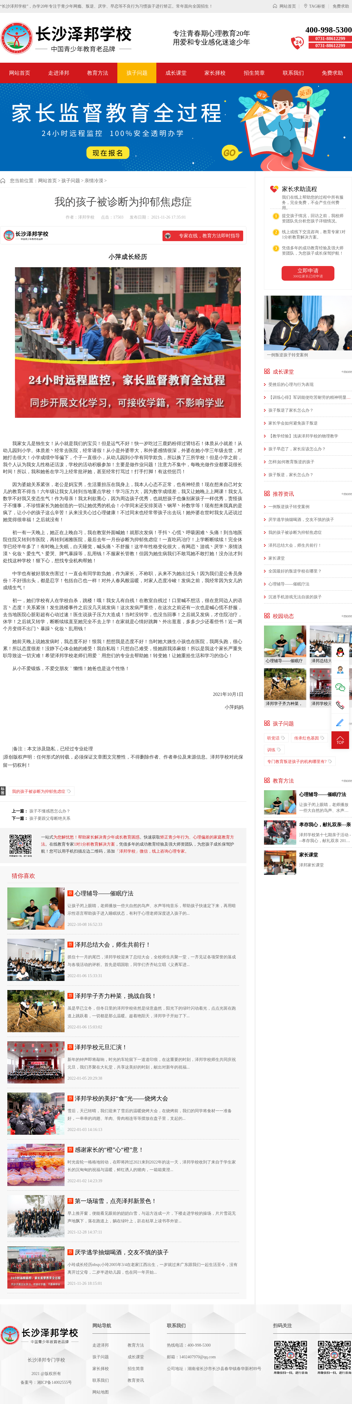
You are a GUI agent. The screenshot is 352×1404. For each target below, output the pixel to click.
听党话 (276, 737)
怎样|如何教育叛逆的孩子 (291, 462)
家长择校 (215, 73)
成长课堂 (176, 73)
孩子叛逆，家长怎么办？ (291, 475)
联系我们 (293, 73)
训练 (274, 749)
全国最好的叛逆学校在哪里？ (295, 571)
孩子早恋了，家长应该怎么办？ (297, 449)
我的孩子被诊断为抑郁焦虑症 (41, 791)
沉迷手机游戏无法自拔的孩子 (295, 597)
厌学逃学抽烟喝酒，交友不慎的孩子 (122, 1252)
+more (346, 371)
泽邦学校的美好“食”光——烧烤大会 (121, 1098)
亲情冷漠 (93, 180)
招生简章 (254, 73)
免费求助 (341, 6)
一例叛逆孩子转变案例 (287, 354)
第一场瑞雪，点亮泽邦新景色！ (116, 1201)
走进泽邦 (58, 73)
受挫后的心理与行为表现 (291, 384)
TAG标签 (314, 6)
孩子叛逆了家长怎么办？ (291, 410)
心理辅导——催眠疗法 (104, 893)
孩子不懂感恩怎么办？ (49, 811)
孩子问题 (137, 73)
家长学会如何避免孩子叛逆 (293, 423)
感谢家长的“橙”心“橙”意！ (109, 1149)
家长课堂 (276, 558)
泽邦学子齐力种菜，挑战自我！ (116, 996)
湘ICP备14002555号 (54, 1382)
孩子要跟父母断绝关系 (49, 818)
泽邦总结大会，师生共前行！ (113, 944)
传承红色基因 (309, 737)
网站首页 (284, 6)
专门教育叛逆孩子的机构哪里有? (299, 761)
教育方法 (97, 73)
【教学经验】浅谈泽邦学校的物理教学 (303, 436)
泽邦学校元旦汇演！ (101, 1047)
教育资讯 (136, 1380)
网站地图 (100, 1392)
